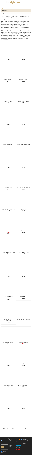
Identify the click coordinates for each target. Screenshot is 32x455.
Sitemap (10, 446)
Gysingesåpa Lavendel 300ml (8, 252)
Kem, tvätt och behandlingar (8, 8)
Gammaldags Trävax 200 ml (23, 187)
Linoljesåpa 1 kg (23, 296)
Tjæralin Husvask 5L (8, 101)
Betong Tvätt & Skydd (23, 385)
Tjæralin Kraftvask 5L (8, 122)
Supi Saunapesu (8, 58)
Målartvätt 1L (8, 187)
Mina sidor (10, 439)
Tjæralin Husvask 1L (23, 79)
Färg (2, 8)
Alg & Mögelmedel (23, 166)
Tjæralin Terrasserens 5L (23, 144)
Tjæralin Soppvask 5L (8, 144)
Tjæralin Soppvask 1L (23, 122)
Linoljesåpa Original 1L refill (24, 58)
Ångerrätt (10, 445)
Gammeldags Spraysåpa (8, 79)
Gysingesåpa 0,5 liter (8, 342)
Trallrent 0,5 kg (23, 209)
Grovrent (8, 166)
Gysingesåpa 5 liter (23, 342)
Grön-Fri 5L (23, 428)
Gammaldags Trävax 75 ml (8, 209)
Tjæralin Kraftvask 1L (23, 101)
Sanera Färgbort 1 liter (8, 428)
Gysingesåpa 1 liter (23, 363)
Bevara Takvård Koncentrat (23, 319)
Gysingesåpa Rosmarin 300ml (23, 230)
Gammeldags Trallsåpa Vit (23, 275)
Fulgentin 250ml (8, 275)
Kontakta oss (11, 441)
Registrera (4, 440)
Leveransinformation (12, 444)
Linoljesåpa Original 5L (8, 230)
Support (10, 440)
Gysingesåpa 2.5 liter (8, 363)
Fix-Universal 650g (8, 385)
